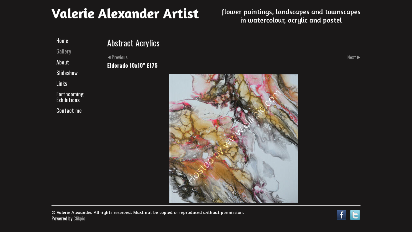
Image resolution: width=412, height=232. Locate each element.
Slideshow (67, 72)
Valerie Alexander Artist (125, 13)
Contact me (69, 110)
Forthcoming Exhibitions (70, 96)
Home (62, 40)
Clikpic (79, 218)
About (62, 62)
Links (61, 83)
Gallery (63, 51)
